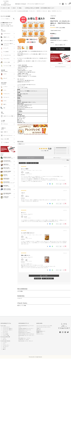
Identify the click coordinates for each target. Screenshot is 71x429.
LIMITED (8, 113)
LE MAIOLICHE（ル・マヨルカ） (24, 339)
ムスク (7, 24)
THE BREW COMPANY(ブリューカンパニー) (26, 328)
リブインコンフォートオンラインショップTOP (8, 11)
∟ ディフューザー (4, 332)
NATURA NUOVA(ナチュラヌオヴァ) (24, 332)
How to (8, 129)
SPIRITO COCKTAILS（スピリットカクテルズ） (26, 333)
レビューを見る (62, 27)
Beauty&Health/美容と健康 (5, 336)
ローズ (10, 24)
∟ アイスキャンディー (5, 345)
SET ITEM (8, 121)
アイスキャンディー (32, 11)
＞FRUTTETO (53, 15)
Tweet (51, 52)
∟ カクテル (3, 347)
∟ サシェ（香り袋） (5, 333)
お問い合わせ (38, 329)
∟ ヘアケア (3, 338)
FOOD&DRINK (8, 83)
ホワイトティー (3, 24)
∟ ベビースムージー (5, 346)
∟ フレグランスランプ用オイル (6, 328)
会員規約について (39, 332)
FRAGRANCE (8, 30)
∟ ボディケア (3, 339)
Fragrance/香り (3, 325)
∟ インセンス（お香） (5, 335)
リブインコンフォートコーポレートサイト (43, 327)
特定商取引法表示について (40, 331)
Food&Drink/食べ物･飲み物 (5, 340)
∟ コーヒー (3, 343)
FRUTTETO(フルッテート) (23, 331)
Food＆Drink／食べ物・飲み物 (22, 11)
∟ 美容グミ (3, 349)
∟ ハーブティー (4, 342)
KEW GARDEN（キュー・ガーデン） (25, 338)
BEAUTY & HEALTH (8, 71)
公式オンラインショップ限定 (5, 25)
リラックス (11, 25)
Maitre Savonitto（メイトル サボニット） (26, 340)
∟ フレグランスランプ (5, 327)
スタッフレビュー (57, 157)
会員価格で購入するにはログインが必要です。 (59, 40)
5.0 (49, 149)
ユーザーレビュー (31, 157)
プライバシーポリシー (40, 333)
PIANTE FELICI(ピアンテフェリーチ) (25, 329)
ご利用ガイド (38, 328)
